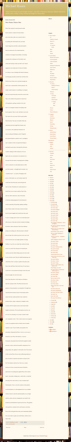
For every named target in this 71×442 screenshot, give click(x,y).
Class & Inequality (53, 59)
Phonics (53, 87)
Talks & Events (53, 169)
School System (54, 99)
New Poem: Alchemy (55, 272)
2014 (51, 200)
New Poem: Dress (54, 217)
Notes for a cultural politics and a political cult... (57, 265)
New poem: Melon (54, 218)
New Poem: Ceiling (54, 280)
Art (50, 37)
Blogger (45, 435)
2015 (51, 198)
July (52, 306)
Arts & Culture (53, 35)
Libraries (52, 43)
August (52, 304)
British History (53, 134)
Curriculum (54, 95)
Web (51, 171)
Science (51, 109)
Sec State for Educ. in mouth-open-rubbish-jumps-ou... (57, 270)
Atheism (51, 144)
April (52, 311)
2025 (51, 179)
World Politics (53, 79)
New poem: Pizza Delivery (56, 297)
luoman (37, 435)
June (52, 308)
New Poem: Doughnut (55, 209)
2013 (51, 320)
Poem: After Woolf (54, 296)
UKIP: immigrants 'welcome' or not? (58, 239)
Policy (52, 93)
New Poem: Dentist (54, 283)
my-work (10, 424)
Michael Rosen (15, 6)
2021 (51, 187)
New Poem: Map (54, 276)
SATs (54, 103)
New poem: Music (54, 252)
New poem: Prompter (55, 248)
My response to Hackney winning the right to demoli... (58, 226)
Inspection (54, 97)
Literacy (53, 83)
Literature (53, 45)
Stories (51, 167)
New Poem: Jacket (54, 213)
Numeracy (52, 91)
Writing (51, 126)
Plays (51, 161)
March (52, 313)
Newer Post (8, 427)
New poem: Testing (54, 262)
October (52, 300)
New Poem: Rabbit (54, 274)
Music (51, 49)
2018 (51, 193)
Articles (51, 155)
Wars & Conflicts (53, 77)
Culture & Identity (53, 61)
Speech (51, 122)
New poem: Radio (54, 243)
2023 (51, 183)
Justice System (53, 67)
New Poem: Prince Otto (55, 288)
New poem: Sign (54, 220)
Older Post (42, 427)
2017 (51, 194)
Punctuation (52, 118)
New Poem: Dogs (54, 207)
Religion (51, 142)
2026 (51, 177)
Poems (51, 163)
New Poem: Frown (54, 205)
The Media (52, 73)
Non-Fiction (52, 159)
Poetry (53, 47)
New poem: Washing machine (56, 246)
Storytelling (52, 124)
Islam (51, 146)
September (53, 302)
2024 (51, 181)
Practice (51, 107)
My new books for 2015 (55, 278)
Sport (51, 71)
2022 (51, 185)
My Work (51, 151)
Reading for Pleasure (56, 85)
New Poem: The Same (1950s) (57, 292)
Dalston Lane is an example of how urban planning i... (57, 229)
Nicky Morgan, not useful (56, 267)
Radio (51, 51)
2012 (51, 322)
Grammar (52, 116)
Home (25, 427)
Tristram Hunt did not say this (56, 254)
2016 (51, 196)
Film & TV (52, 41)
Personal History (53, 138)
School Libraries (55, 89)
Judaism (51, 148)
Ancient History (53, 132)
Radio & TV (52, 165)
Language (52, 114)
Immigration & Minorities (55, 65)
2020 (51, 189)
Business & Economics (54, 57)
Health (51, 63)
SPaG (54, 105)
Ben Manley (53, 329)
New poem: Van (54, 294)
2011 (51, 323)
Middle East (52, 69)
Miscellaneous (51, 140)
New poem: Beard (54, 250)
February (53, 315)
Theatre (51, 53)
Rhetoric (51, 120)
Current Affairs (53, 55)
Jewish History (53, 136)
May (52, 310)
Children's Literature (54, 39)
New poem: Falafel (54, 215)
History (51, 130)
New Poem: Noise (54, 211)
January (52, 317)
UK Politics (52, 75)
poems (13, 424)
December (53, 202)
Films (51, 157)
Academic (52, 153)
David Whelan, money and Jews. (57, 231)
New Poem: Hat (54, 281)
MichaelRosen (54, 331)
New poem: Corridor (55, 261)
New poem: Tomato (54, 241)
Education (52, 81)
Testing (54, 101)
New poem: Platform (55, 259)
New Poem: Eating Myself (56, 290)
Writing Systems (53, 128)
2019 (51, 191)
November (53, 204)
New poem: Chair (54, 245)
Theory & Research (54, 112)
